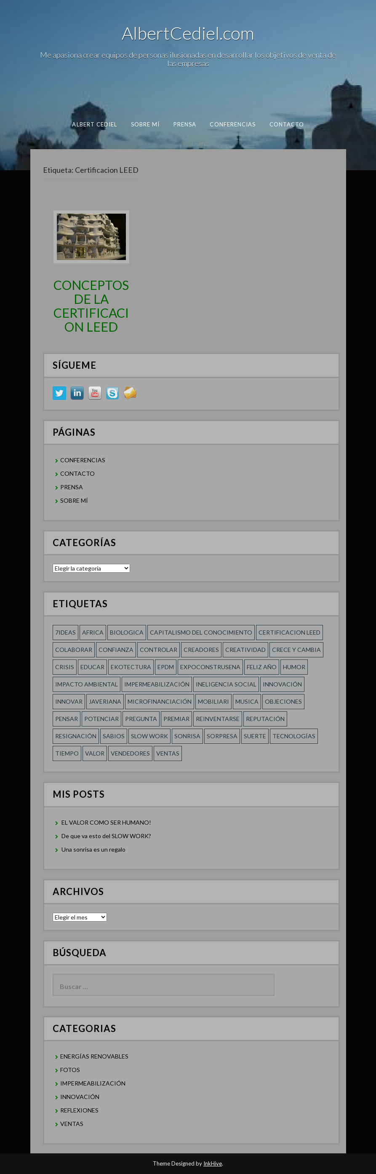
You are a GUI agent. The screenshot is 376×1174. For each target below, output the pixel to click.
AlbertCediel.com (188, 32)
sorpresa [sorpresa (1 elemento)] (222, 736)
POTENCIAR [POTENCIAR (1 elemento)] (101, 718)
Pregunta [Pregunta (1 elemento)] (141, 718)
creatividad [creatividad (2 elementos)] (245, 649)
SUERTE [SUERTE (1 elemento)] (255, 736)
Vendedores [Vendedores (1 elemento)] (130, 753)
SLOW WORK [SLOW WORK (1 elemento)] (149, 736)
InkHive (212, 1163)
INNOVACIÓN (79, 1096)
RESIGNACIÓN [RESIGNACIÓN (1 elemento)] (75, 736)
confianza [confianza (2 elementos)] (116, 649)
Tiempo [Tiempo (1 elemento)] (67, 753)
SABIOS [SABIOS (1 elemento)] (114, 736)
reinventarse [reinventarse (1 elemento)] (218, 718)
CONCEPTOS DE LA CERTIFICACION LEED (91, 305)
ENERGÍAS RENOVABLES (94, 1056)
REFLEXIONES (79, 1110)
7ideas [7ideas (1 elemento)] (65, 632)
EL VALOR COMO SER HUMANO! (106, 822)
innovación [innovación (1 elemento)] (282, 684)
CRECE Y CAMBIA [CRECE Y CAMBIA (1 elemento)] (296, 649)
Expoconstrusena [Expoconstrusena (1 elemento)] (210, 666)
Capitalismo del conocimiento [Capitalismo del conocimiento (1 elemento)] (201, 632)
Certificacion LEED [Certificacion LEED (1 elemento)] (289, 632)
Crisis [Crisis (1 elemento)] (64, 666)
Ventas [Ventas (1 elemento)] (167, 753)
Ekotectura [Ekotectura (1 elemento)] (131, 666)
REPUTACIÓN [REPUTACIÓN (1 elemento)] (265, 718)
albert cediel (94, 124)
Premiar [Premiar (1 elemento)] (176, 718)
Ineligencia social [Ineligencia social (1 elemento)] (226, 684)
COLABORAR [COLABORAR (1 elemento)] (73, 649)
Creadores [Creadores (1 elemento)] (201, 649)
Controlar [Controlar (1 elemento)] (158, 649)
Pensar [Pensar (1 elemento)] (66, 718)
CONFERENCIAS (233, 124)
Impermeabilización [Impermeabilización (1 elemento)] (156, 684)
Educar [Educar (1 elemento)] (92, 666)
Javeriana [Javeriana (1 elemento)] (105, 701)
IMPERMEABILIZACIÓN (92, 1083)
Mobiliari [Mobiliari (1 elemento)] (213, 701)
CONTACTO (286, 124)
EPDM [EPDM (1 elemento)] (165, 666)
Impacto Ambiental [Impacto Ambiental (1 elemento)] (86, 684)
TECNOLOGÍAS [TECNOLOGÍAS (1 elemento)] (293, 736)
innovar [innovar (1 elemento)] (69, 701)
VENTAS (71, 1123)
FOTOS (70, 1069)
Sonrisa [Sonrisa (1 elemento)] (187, 736)
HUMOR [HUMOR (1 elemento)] (294, 666)
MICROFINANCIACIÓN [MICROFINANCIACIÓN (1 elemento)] (160, 701)
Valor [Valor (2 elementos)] (94, 753)
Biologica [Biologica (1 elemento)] (127, 632)
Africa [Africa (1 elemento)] (93, 632)
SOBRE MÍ (145, 124)
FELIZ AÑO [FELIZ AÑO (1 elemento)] (262, 666)
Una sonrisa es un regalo (93, 849)
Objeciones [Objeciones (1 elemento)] (283, 701)
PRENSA (184, 124)
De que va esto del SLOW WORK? (106, 835)
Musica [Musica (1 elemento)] (247, 701)
